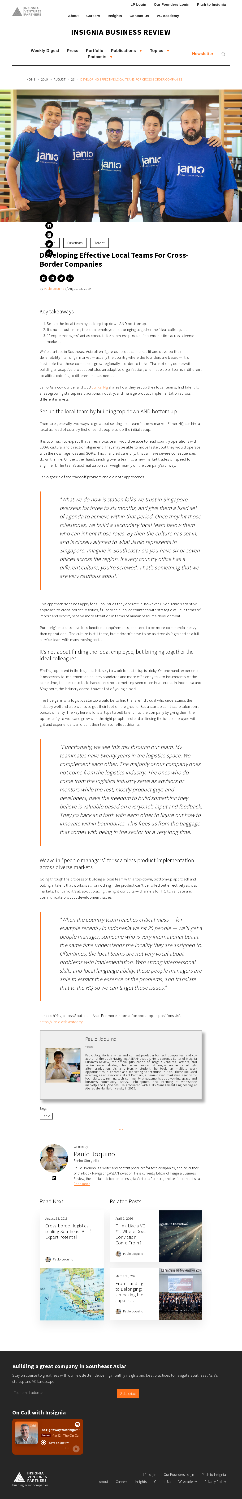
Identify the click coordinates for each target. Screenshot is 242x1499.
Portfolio (94, 50)
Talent (99, 242)
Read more (82, 1184)
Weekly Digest (45, 50)
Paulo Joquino (54, 288)
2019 (44, 79)
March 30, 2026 (126, 1276)
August (59, 79)
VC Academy (168, 16)
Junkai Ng (100, 387)
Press (72, 50)
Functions (75, 242)
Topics (156, 50)
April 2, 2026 (124, 1218)
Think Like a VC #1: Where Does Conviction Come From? (131, 1234)
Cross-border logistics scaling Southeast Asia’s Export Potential (69, 1231)
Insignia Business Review (121, 32)
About (73, 16)
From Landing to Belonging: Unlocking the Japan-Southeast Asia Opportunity (130, 1297)
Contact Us (139, 16)
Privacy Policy (215, 1481)
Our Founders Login (172, 4)
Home (30, 79)
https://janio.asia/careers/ (61, 1021)
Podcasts (97, 57)
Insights (115, 16)
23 (73, 79)
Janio (46, 1116)
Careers (93, 16)
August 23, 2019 (79, 288)
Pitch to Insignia (211, 4)
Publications (123, 50)
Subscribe (128, 1393)
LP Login (138, 4)
